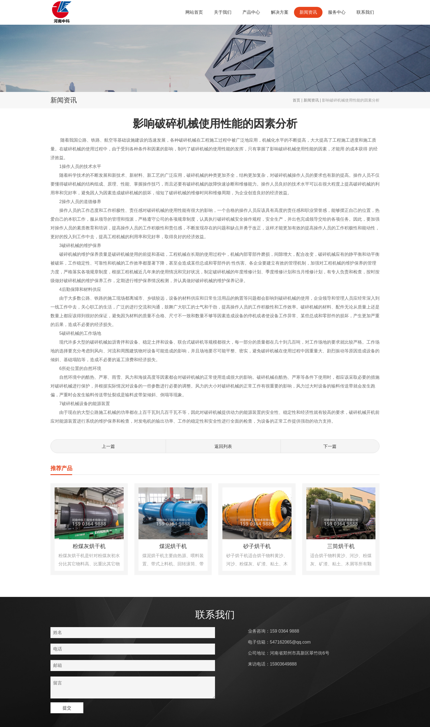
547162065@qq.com (290, 642)
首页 (296, 100)
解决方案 (279, 12)
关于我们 (222, 12)
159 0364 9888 (284, 631)
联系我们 (365, 12)
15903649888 (283, 664)
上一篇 (108, 446)
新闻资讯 (308, 12)
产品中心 (251, 12)
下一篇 (329, 446)
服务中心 (337, 12)
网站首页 (194, 12)
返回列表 (223, 446)
